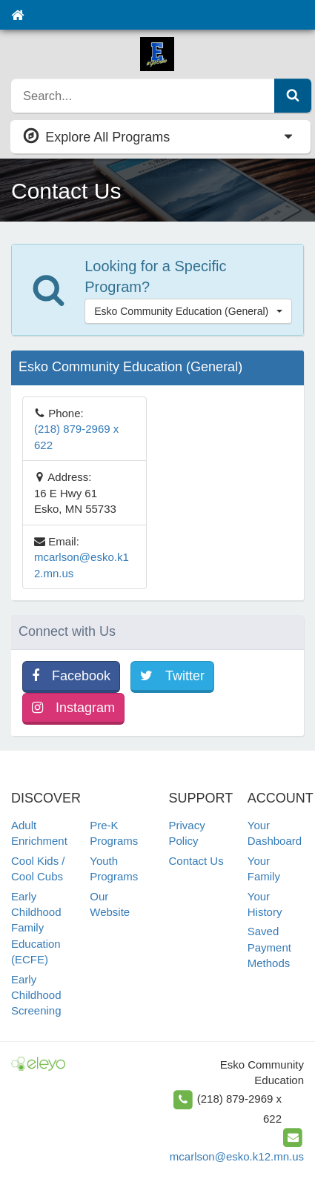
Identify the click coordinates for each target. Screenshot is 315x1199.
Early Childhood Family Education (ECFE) (36, 928)
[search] (143, 96)
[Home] (17, 15)
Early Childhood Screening (36, 995)
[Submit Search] (292, 96)
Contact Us (196, 860)
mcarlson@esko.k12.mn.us (237, 1156)
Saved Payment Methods (269, 947)
